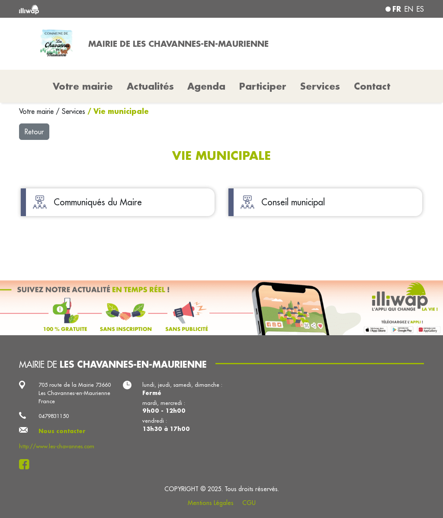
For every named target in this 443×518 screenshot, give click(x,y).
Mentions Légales (211, 503)
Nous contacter (62, 430)
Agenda (206, 86)
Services (74, 111)
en (408, 9)
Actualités (150, 86)
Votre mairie (37, 111)
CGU (249, 503)
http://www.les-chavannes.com (56, 446)
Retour (34, 131)
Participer (262, 86)
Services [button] (320, 86)
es (420, 9)
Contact (372, 86)
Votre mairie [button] (83, 86)
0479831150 (54, 415)
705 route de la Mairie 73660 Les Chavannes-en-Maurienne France (75, 393)
